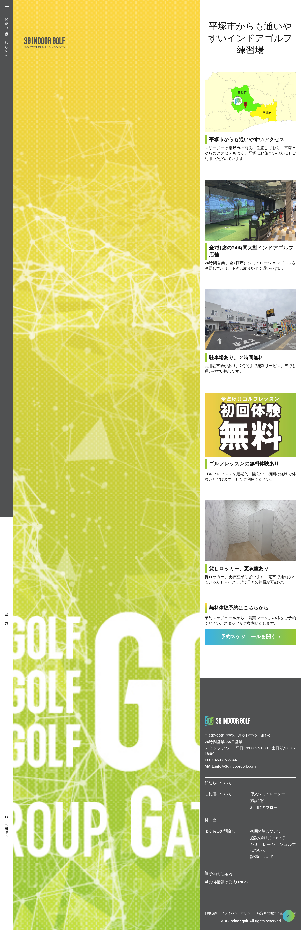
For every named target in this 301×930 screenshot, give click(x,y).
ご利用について (218, 794)
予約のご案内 (220, 873)
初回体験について (265, 831)
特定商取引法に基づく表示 (276, 913)
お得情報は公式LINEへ (228, 882)
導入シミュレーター (267, 794)
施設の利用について (267, 837)
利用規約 (211, 913)
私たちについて (218, 783)
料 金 (210, 820)
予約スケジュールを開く (248, 637)
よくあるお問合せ (220, 831)
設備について (261, 856)
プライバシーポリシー (237, 913)
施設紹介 (258, 800)
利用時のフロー (263, 807)
